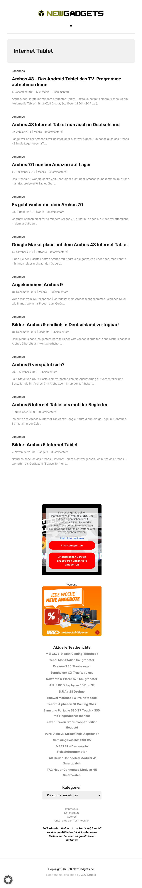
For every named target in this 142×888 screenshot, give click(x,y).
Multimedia (42, 91)
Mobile (38, 131)
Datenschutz (72, 812)
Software (41, 251)
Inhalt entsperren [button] (72, 545)
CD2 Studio (88, 875)
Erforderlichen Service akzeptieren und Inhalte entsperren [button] (72, 560)
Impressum (72, 808)
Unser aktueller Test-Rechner (71, 820)
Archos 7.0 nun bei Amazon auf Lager (51, 164)
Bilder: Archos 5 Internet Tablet (44, 444)
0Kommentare (61, 91)
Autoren (72, 816)
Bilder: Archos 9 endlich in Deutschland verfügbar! (65, 324)
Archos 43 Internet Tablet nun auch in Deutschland (65, 124)
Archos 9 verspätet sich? (38, 364)
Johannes (18, 71)
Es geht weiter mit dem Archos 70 (47, 204)
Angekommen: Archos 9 (37, 284)
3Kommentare (55, 211)
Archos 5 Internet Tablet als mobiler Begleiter (59, 404)
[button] (8, 880)
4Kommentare (57, 171)
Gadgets (44, 331)
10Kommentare (59, 291)
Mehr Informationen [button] (72, 538)
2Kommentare (49, 371)
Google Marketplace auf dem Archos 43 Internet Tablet (70, 244)
